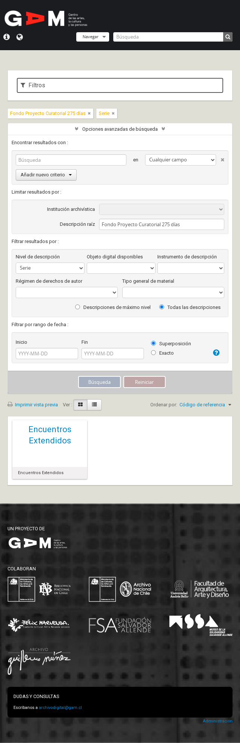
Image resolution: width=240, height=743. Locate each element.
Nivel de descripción (38, 257)
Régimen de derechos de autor (49, 281)
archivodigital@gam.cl (60, 707)
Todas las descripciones (190, 307)
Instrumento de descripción (187, 257)
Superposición (171, 343)
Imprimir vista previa (32, 404)
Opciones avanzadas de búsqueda (120, 129)
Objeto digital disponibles (115, 257)
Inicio (21, 342)
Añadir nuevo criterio (46, 175)
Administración (218, 721)
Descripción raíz (77, 224)
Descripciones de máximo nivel (113, 307)
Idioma (19, 37)
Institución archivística (71, 209)
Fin (84, 342)
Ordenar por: (163, 404)
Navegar (90, 36)
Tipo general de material (148, 281)
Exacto (162, 353)
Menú (6, 37)
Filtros (33, 85)
